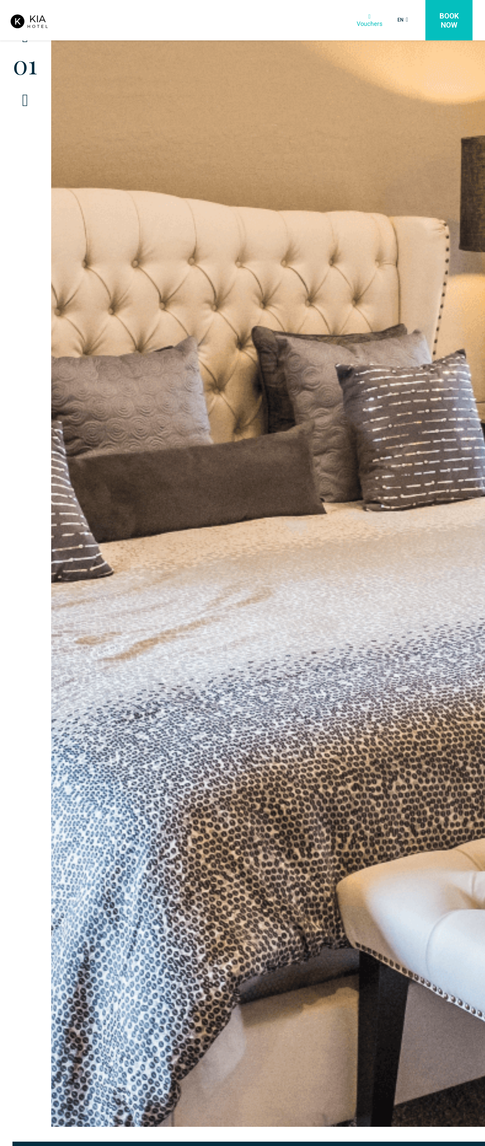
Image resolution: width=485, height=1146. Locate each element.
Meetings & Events (251, 20)
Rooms (127, 20)
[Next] (25, 119)
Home (94, 20)
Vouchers (363, 20)
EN (399, 19)
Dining (162, 20)
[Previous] (25, 55)
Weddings (198, 20)
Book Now (449, 20)
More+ (300, 20)
